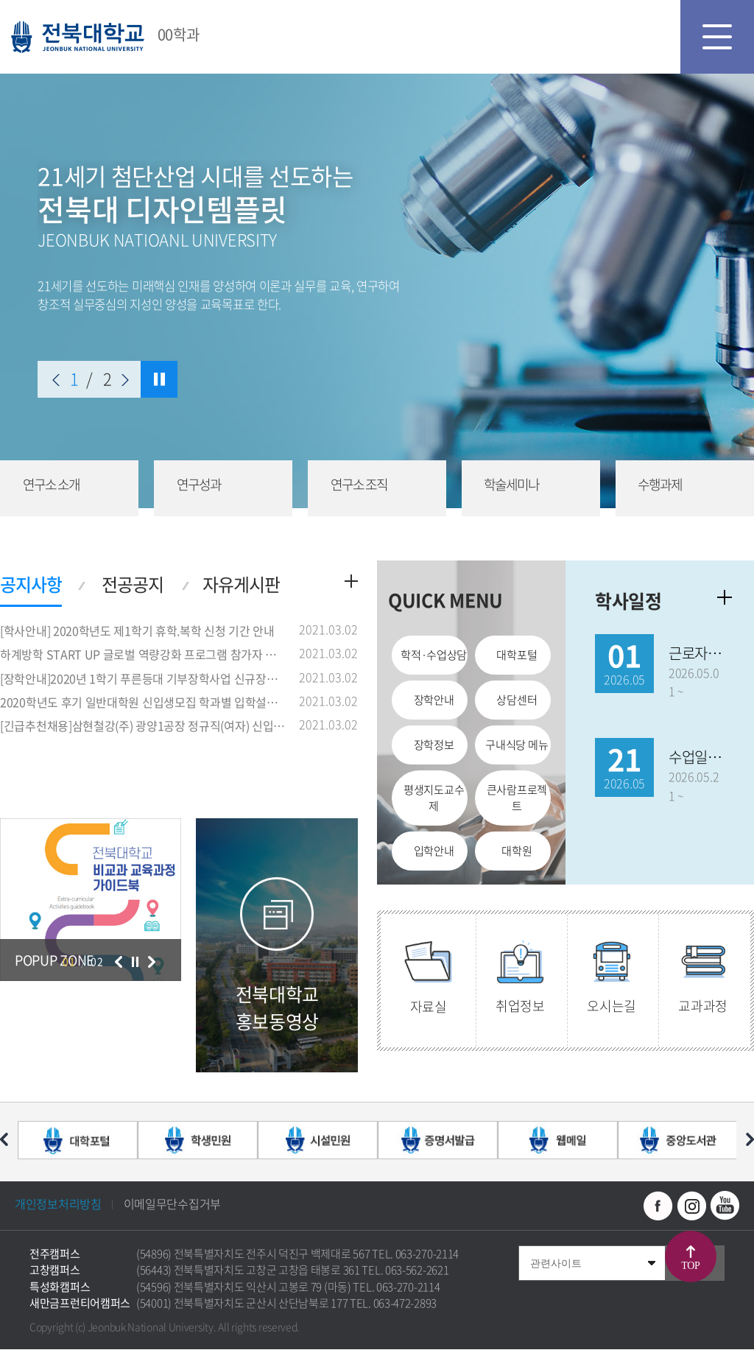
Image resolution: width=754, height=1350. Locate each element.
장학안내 (434, 700)
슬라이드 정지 (159, 379)
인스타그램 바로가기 (691, 1206)
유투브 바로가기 (724, 1206)
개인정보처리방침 (58, 1204)
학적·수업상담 (434, 656)
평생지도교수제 (434, 798)
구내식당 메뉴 (516, 745)
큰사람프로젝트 (517, 798)
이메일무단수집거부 (172, 1204)
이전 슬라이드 (56, 380)
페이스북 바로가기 (658, 1206)
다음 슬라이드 (125, 380)
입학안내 (434, 851)
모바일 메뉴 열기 (717, 37)
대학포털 (516, 656)
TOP (690, 1265)
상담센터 (516, 700)
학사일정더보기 (724, 598)
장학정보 (434, 745)
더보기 (351, 581)
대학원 (516, 851)
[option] (90, 900)
